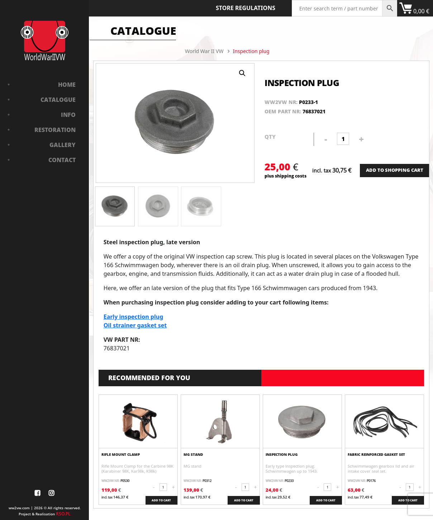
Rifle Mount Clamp (120, 454)
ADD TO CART (161, 500)
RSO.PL (63, 514)
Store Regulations (245, 8)
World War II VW (204, 51)
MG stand (193, 454)
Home (67, 85)
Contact (62, 160)
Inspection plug (282, 454)
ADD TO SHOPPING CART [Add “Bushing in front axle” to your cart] (394, 170)
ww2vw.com (19, 507)
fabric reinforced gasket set (376, 454)
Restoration (55, 130)
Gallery (62, 145)
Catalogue (58, 100)
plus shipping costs (285, 176)
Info (68, 115)
